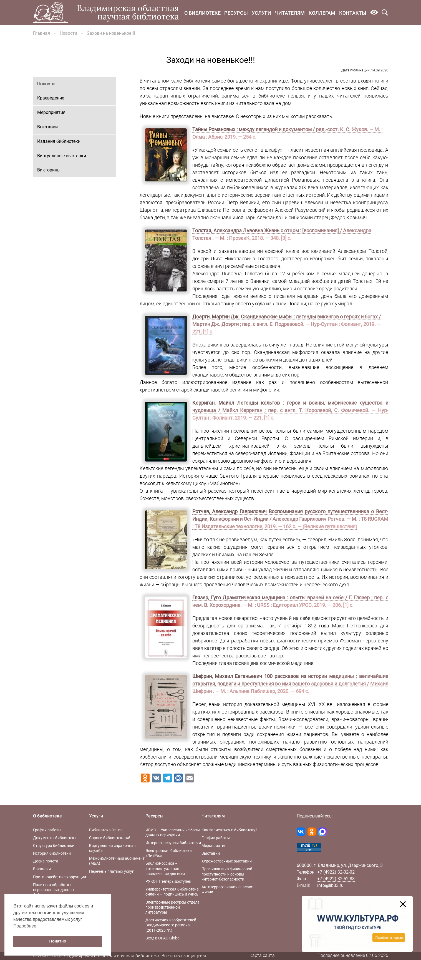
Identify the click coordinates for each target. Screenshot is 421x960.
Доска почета (45, 861)
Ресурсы (236, 13)
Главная (41, 33)
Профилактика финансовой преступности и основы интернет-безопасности (226, 874)
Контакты (352, 13)
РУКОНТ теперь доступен (168, 881)
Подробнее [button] (24, 926)
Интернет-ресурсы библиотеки (173, 843)
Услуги (261, 13)
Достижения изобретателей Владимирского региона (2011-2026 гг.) (170, 925)
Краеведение (50, 98)
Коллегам (322, 13)
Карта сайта (262, 955)
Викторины (48, 170)
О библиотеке (202, 13)
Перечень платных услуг (111, 871)
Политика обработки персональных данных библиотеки (53, 889)
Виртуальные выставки (61, 155)
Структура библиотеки (53, 845)
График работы (47, 830)
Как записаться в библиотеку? (229, 830)
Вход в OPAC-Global (162, 938)
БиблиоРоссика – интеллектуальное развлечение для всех (165, 868)
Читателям (290, 13)
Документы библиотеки (55, 838)
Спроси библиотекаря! (109, 838)
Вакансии (42, 869)
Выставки (47, 126)
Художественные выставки (226, 861)
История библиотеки (52, 853)
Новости (68, 33)
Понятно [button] (57, 941)
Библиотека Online (105, 830)
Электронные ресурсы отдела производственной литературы (172, 907)
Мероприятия (51, 112)
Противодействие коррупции (59, 877)
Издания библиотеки (58, 141)
